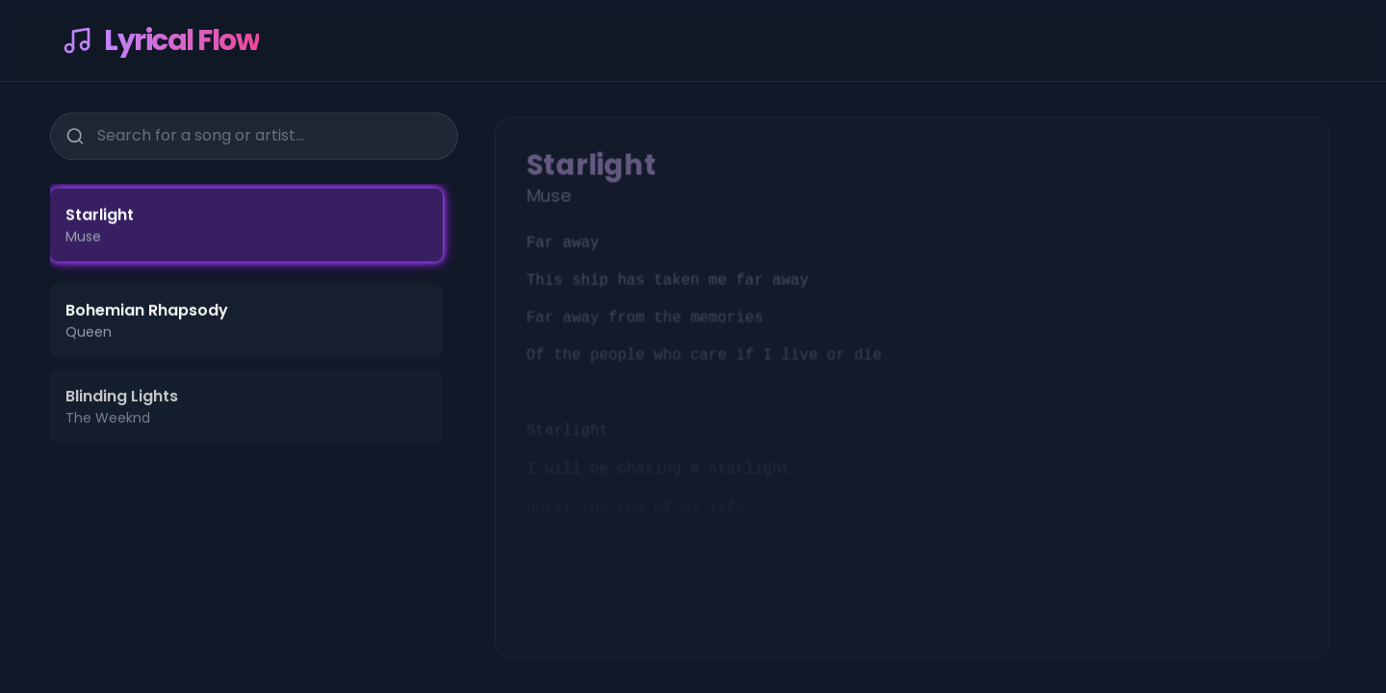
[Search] (74, 133)
